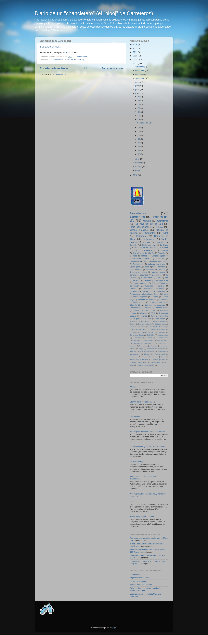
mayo (138, 93)
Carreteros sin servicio (138, 327)
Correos (133, 256)
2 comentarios (81, 57)
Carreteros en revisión (154, 286)
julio (137, 86)
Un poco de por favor (142, 319)
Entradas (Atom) (59, 74)
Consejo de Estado (137, 335)
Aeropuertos (145, 321)
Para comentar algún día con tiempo (144, 294)
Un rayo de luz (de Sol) (74, 60)
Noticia (158, 278)
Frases (165, 248)
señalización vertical (139, 258)
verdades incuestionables (145, 365)
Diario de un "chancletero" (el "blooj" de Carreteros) (94, 13)
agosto (138, 82)
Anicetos (154, 297)
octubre (138, 74)
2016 (135, 44)
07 (139, 146)
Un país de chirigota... (159, 316)
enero (138, 170)
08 (139, 143)
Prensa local (160, 354)
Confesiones (134, 332)
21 (139, 108)
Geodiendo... (135, 574)
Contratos (150, 233)
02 (139, 154)
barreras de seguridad (139, 275)
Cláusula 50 (135, 305)
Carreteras (162, 221)
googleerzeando (154, 362)
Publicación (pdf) (158, 256)
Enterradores (148, 340)
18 (139, 119)
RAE (136, 250)
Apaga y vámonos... (140, 283)
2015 (135, 48)
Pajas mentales (136, 270)
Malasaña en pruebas (159, 261)
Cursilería (134, 289)
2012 (135, 60)
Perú (166, 278)
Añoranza (160, 259)
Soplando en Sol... (50, 46)
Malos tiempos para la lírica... (142, 517)
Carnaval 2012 (149, 250)
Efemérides (138, 338)
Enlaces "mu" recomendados (153, 291)
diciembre (139, 67)
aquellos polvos (158, 272)
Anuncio (161, 253)
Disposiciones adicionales (154, 289)
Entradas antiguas (112, 68)
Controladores (138, 264)
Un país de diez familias (145, 248)
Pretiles (165, 294)
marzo (138, 163)
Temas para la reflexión (139, 359)
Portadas (141, 236)
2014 (135, 52)
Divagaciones (157, 275)
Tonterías (143, 316)
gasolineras (142, 362)
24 (139, 100)
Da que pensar (163, 335)
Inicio (85, 68)
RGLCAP (134, 502)
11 (139, 131)
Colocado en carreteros (155, 305)
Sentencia (161, 270)
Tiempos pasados (158, 359)
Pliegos (146, 354)
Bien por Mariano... (145, 324)
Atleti (165, 233)
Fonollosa (164, 250)
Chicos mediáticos (157, 302)
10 (139, 135)
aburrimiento (160, 319)
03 (139, 150)
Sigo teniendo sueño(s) (140, 578)
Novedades (138, 213)
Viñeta (159, 227)
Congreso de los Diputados (154, 332)
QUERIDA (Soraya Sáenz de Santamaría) (148, 447)
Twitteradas (149, 239)
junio (137, 90)
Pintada (144, 256)
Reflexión (136, 280)
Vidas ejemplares (140, 297)
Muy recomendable (147, 351)
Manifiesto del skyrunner (156, 348)
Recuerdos (134, 357)
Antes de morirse (159, 321)
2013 (135, 56)
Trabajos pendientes (138, 272)
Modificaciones (146, 278)
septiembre (140, 78)
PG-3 (153, 313)
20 (139, 112)
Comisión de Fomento (157, 329)
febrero (138, 167)
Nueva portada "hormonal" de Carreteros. (148, 432)
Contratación (135, 308)
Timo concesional (139, 227)
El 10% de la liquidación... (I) (142, 402)
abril (137, 159)
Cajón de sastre (160, 324)
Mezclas (133, 351)
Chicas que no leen (137, 329)
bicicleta (133, 362)
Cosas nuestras (56, 60)
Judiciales (154, 346)
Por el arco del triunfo (143, 253)
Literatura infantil (161, 308)
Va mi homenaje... (138, 462)
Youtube (146, 221)
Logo (141, 348)
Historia (146, 267)
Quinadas (150, 270)
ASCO (132, 387)
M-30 (146, 261)
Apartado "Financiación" (147, 300)
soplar (67, 52)
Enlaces (150, 338)
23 (139, 104)
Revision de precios (149, 357)
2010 (135, 175)
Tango (163, 357)
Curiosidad (150, 335)
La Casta (164, 245)
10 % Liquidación (161, 280)
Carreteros (137, 217)
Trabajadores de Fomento (141, 585)
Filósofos (147, 308)
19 (139, 116)
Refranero (147, 280)
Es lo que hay (148, 245)
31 (139, 97)
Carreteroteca (135, 261)
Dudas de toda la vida (156, 264)
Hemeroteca (143, 346)
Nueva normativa (159, 267)
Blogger (113, 628)
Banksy (132, 324)
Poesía (160, 242)
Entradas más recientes (54, 68)
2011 (135, 63)
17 (139, 128)
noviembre (140, 70)
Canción (133, 245)
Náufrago (143, 313)
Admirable (133, 321)
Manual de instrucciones (144, 310)
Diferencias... (135, 417)
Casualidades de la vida (157, 327)
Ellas (148, 242)
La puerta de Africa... (139, 581)
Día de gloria (135, 267)
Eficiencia (134, 291)
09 (139, 139)
